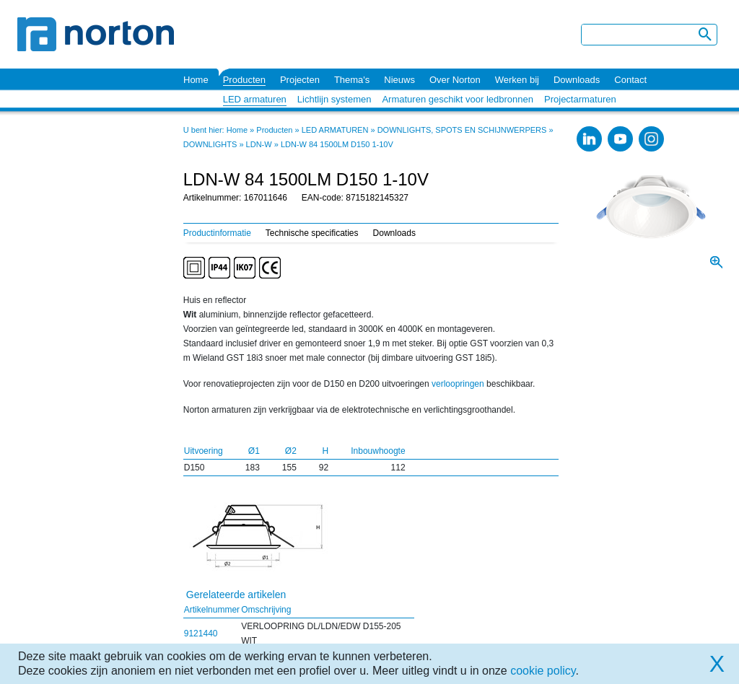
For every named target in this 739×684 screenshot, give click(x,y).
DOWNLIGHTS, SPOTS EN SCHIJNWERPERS (462, 130)
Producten (244, 79)
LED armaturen (255, 99)
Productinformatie (217, 233)
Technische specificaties (312, 233)
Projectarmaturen (580, 99)
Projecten (300, 79)
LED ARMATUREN (335, 130)
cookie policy (542, 671)
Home (196, 79)
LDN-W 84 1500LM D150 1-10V (337, 144)
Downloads (577, 79)
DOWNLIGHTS (210, 144)
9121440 (201, 633)
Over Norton (455, 79)
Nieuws (399, 79)
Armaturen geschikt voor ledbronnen (457, 99)
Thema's (352, 79)
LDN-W (259, 144)
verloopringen (458, 384)
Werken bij (517, 79)
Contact (630, 79)
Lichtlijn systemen (334, 99)
